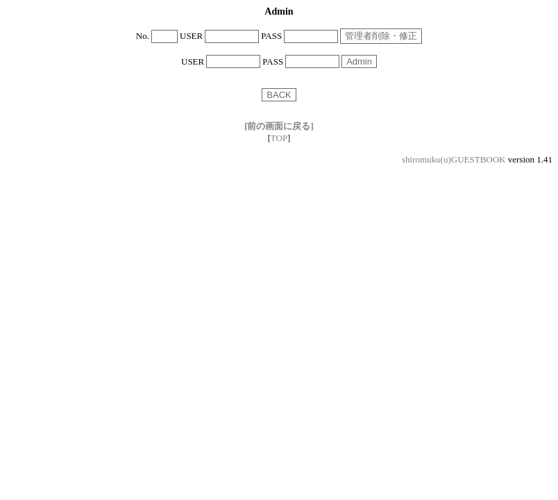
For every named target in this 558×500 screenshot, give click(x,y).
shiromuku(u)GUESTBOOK (454, 159)
